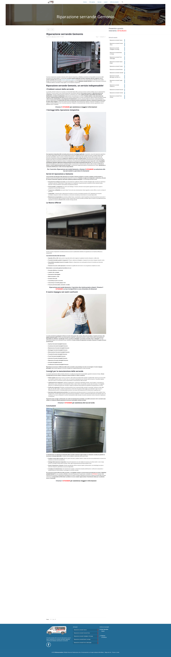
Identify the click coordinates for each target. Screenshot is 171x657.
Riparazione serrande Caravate (116, 72)
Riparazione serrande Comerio (116, 92)
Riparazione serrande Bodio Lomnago (116, 53)
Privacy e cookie (115, 652)
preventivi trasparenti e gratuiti (68, 79)
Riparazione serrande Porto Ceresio (116, 96)
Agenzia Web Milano (99, 652)
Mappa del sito (108, 652)
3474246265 (66, 107)
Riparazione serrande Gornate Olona (116, 44)
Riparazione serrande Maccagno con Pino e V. (115, 76)
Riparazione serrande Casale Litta (116, 81)
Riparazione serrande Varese (116, 40)
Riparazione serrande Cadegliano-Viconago (114, 48)
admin (54, 36)
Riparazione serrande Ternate (116, 66)
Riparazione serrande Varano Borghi (116, 62)
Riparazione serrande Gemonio (116, 89)
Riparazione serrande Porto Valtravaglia (116, 58)
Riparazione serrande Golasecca (114, 85)
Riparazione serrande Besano (116, 69)
